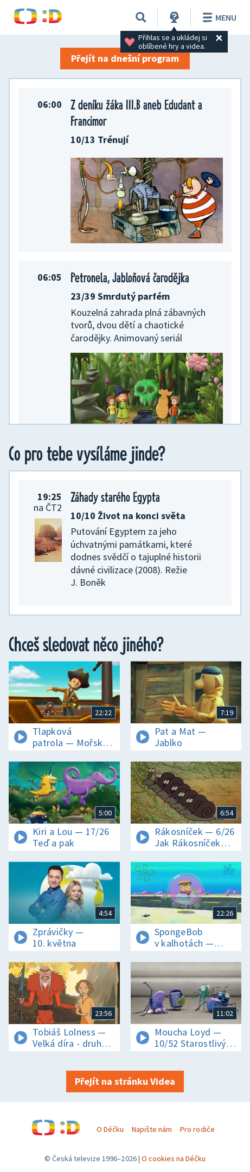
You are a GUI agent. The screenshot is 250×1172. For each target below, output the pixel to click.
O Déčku (110, 1129)
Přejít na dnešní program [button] (125, 58)
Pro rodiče (197, 1129)
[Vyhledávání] (141, 17)
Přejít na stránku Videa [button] (125, 1081)
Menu (217, 17)
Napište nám (152, 1129)
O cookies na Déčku (174, 1158)
